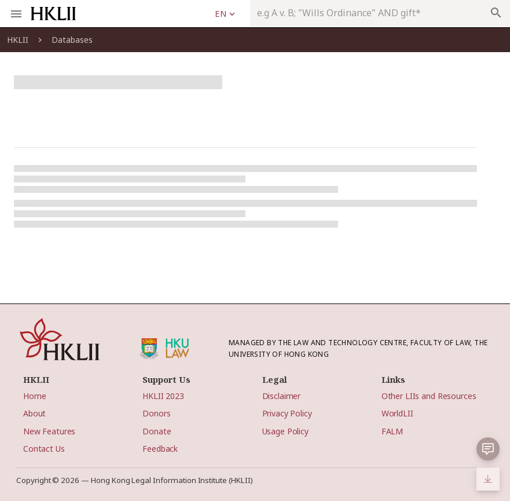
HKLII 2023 (163, 395)
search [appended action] (496, 13)
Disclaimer (281, 395)
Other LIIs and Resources (428, 395)
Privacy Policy (287, 413)
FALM (392, 431)
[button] (488, 448)
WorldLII (397, 413)
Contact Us (44, 448)
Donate (156, 431)
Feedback (160, 448)
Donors (156, 413)
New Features (49, 431)
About (34, 413)
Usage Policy (285, 431)
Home (34, 395)
